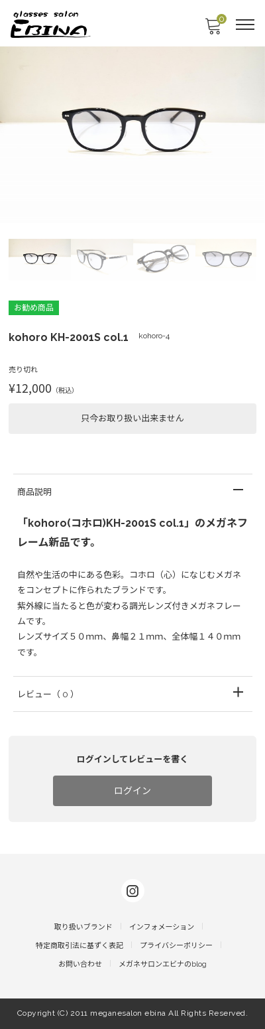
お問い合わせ (80, 964)
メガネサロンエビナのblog (163, 964)
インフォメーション (161, 927)
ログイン (132, 791)
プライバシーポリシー (176, 945)
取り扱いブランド (83, 927)
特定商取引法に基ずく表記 (79, 945)
